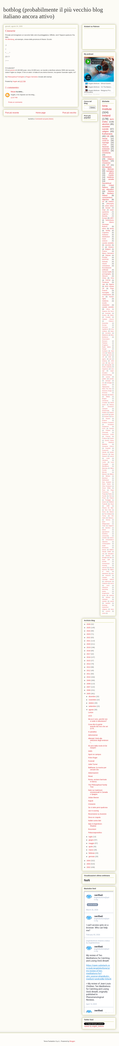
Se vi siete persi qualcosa (97, 807)
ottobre (91, 703)
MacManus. (105, 466)
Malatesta (105, 335)
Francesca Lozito (108, 434)
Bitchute (111, 169)
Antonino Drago (107, 390)
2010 (89, 677)
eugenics (105, 214)
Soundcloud (106, 183)
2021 (89, 641)
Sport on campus (94, 754)
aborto (111, 173)
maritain (104, 577)
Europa (104, 325)
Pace (103, 490)
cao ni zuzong (93, 811)
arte (110, 359)
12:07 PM (14, 97)
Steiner (112, 512)
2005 (89, 694)
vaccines (108, 245)
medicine (110, 177)
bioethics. (105, 533)
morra (112, 583)
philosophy (110, 203)
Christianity (106, 153)
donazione (105, 547)
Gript (103, 210)
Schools (105, 261)
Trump (104, 516)
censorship (105, 535)
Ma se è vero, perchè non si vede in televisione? (97, 720)
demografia (108, 365)
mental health (106, 272)
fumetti (104, 561)
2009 (89, 680)
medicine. (105, 301)
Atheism (111, 247)
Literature (105, 460)
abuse (104, 529)
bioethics (105, 151)
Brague (104, 398)
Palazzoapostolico (95, 833)
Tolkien (109, 353)
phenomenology (107, 374)
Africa (108, 309)
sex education (108, 189)
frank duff (106, 559)
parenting (105, 589)
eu (103, 297)
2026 (89, 624)
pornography (106, 274)
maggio (92, 843)
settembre (93, 706)
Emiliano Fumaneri (108, 422)
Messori (104, 474)
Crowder (104, 402)
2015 (89, 661)
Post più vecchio (69, 113)
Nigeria (111, 284)
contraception (106, 543)
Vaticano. (111, 518)
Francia (108, 436)
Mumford (104, 478)
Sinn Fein (108, 510)
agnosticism (105, 531)
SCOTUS (105, 259)
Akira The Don (106, 388)
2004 (89, 861)
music (104, 239)
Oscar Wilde (106, 488)
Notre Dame (106, 484)
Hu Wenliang (9, 39)
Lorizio (90, 712)
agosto (91, 710)
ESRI (112, 414)
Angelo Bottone (88, 94)
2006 (89, 690)
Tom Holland (108, 514)
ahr (103, 201)
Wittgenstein (106, 524)
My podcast (96, 94)
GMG (90, 751)
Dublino (104, 412)
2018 (89, 651)
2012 (89, 670)
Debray (111, 404)
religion (105, 131)
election (108, 555)
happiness (105, 369)
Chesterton (106, 163)
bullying (104, 361)
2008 (89, 684)
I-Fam (104, 145)
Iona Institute (107, 107)
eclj (103, 553)
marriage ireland (108, 579)
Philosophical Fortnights (16, 77)
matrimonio (108, 581)
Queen (104, 502)
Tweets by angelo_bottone (94, 1026)
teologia (109, 382)
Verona (108, 520)
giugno (91, 840)
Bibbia (108, 396)
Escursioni (92, 829)
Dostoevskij (105, 410)
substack (104, 599)
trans (112, 609)
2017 (89, 654)
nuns (108, 585)
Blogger (72, 1041)
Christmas (105, 400)
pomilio (112, 378)
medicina (105, 583)
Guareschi (105, 450)
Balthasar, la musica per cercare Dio (97, 769)
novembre (93, 700)
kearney (104, 569)
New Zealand (106, 482)
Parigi (104, 494)
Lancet (112, 456)
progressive (105, 593)
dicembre (92, 696)
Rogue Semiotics (32, 77)
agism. (104, 359)
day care (111, 363)
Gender (108, 208)
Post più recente (12, 113)
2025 (89, 628)
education (111, 553)
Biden (112, 315)
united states (109, 206)
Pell (110, 496)
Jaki (103, 284)
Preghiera (105, 345)
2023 (89, 634)
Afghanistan (105, 386)
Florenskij (105, 432)
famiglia (104, 557)
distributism (106, 237)
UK (108, 136)
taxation (108, 603)
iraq (110, 567)
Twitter (104, 355)
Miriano (108, 476)
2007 (89, 687)
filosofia (104, 216)
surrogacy (110, 171)
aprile (91, 847)
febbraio (92, 853)
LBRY (112, 218)
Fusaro (112, 438)
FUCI (103, 428)
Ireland (106, 115)
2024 (89, 631)
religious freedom (108, 160)
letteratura (105, 573)
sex (103, 382)
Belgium (108, 249)
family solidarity (107, 367)
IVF (108, 165)
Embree (104, 420)
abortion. (108, 527)
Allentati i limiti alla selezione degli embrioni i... (98, 740)
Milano (112, 474)
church (104, 264)
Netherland (105, 480)
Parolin (104, 496)
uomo (104, 613)
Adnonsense (93, 735)
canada (111, 179)
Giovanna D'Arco (108, 446)
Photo (104, 498)
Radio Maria (106, 347)
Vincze (13, 92)
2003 (89, 864)
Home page (41, 113)
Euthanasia (107, 134)
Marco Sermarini (108, 253)
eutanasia (106, 149)
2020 (89, 644)
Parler (110, 494)
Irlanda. (104, 452)
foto (110, 557)
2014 (89, 664)
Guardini (108, 448)
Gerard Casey (109, 440)
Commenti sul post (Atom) (44, 119)
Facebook (105, 282)
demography (107, 167)
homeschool (105, 563)
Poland (112, 498)
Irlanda (104, 139)
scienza (111, 595)
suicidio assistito (108, 307)
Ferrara (111, 428)
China (104, 278)
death (104, 545)
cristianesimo (106, 294)
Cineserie (91, 804)
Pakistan (104, 343)
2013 (89, 667)
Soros (104, 512)
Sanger (104, 349)
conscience (106, 266)
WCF (103, 522)
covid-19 (105, 141)
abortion (106, 124)
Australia (108, 313)
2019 (89, 647)
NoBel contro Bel (94, 821)
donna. (104, 549)
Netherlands (110, 220)
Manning (104, 468)
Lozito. (104, 462)
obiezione (105, 587)
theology (104, 605)
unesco (108, 611)
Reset (90, 776)
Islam (112, 331)
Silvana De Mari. (108, 508)
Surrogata (105, 292)
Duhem (111, 412)
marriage (105, 143)
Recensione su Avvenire (97, 814)
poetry (104, 591)
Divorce (111, 191)
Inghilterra (105, 329)
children (111, 201)
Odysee (108, 255)
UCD (110, 355)
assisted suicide (106, 127)
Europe (104, 218)
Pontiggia (108, 500)
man (112, 573)
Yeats (104, 525)
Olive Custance (107, 486)
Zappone (111, 525)
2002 (89, 867)
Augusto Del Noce (108, 311)
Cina (112, 278)
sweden (104, 601)
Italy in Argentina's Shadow (95, 825)
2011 (89, 674)
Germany (105, 327)
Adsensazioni (93, 773)
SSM (108, 506)
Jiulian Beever (93, 797)
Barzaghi (104, 394)
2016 (89, 657)
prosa (104, 595)
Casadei (107, 317)
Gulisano (105, 235)
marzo (91, 850)
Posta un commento (15, 102)
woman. (104, 384)
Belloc (112, 394)
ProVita (104, 257)
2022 (89, 637)
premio (12, 70)
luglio (91, 837)
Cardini (111, 175)
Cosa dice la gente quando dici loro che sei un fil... (98, 726)
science (104, 241)
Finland (108, 430)
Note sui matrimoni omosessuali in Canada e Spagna (98, 792)
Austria (104, 315)
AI (103, 247)
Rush (112, 504)
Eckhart (106, 416)
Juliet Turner (93, 764)
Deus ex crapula (94, 817)
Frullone (104, 438)
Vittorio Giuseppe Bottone (108, 224)
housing (104, 565)
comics (112, 537)
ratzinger (108, 380)
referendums (107, 157)
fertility (108, 230)
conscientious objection (107, 198)
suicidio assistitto (108, 243)
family (112, 228)
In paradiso (92, 732)
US (103, 357)
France (104, 251)
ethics (104, 228)
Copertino (105, 232)
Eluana (108, 418)
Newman (105, 147)
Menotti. (104, 472)
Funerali (91, 761)
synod (112, 601)
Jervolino (108, 333)
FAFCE (108, 280)
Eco (112, 416)
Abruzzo (105, 276)
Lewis (108, 458)
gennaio (92, 856)
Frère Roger (92, 758)
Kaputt (90, 801)
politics (104, 378)
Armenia (104, 392)
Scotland (104, 351)
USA (109, 357)
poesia (108, 377)
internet (104, 567)
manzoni (108, 575)
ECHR (106, 414)
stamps (108, 597)
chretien (104, 537)
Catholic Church (108, 319)
